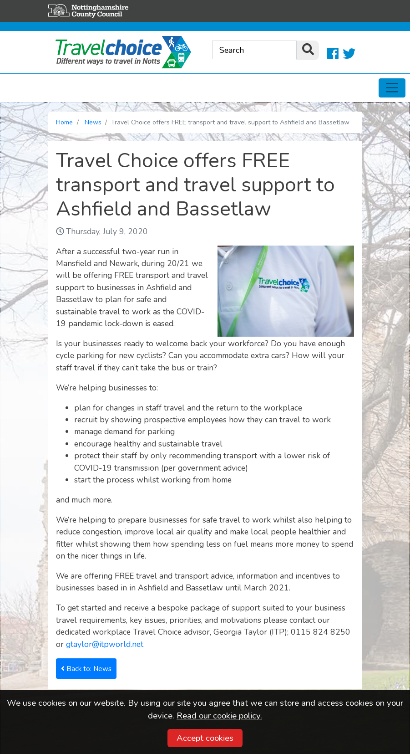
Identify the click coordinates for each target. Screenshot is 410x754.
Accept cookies (205, 738)
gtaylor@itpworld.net (104, 644)
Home (64, 122)
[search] (307, 50)
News (93, 122)
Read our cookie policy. (219, 716)
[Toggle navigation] (392, 87)
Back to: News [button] (86, 668)
